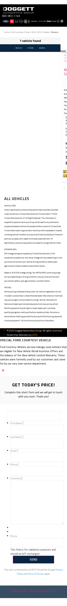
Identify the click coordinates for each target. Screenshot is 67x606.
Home (7, 32)
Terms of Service (35, 574)
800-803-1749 (11, 16)
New (27, 32)
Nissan (46, 32)
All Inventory (17, 32)
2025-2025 (36, 32)
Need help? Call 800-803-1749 (33, 591)
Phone (13, 536)
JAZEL (35, 335)
